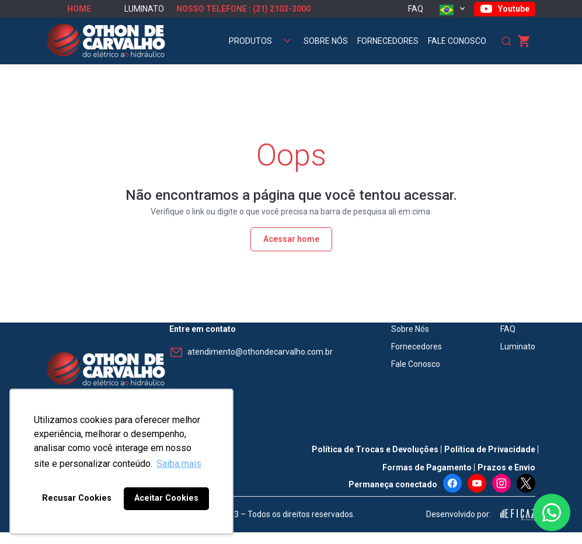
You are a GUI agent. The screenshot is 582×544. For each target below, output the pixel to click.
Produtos (250, 41)
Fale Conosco (457, 41)
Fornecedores (388, 41)
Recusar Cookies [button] (76, 498)
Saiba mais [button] (178, 463)
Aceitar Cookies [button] (166, 498)
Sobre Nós (326, 41)
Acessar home (291, 239)
